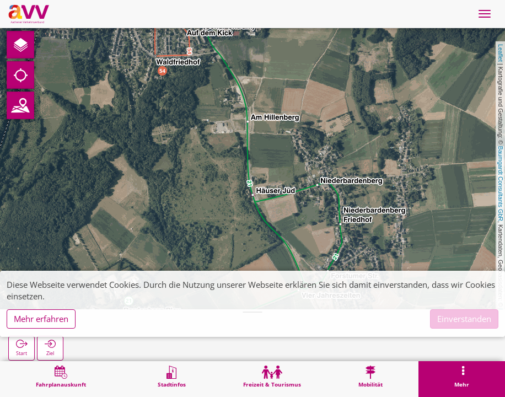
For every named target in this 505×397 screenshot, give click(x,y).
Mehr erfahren (41, 318)
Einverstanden (464, 318)
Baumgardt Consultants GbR (500, 183)
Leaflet (500, 53)
